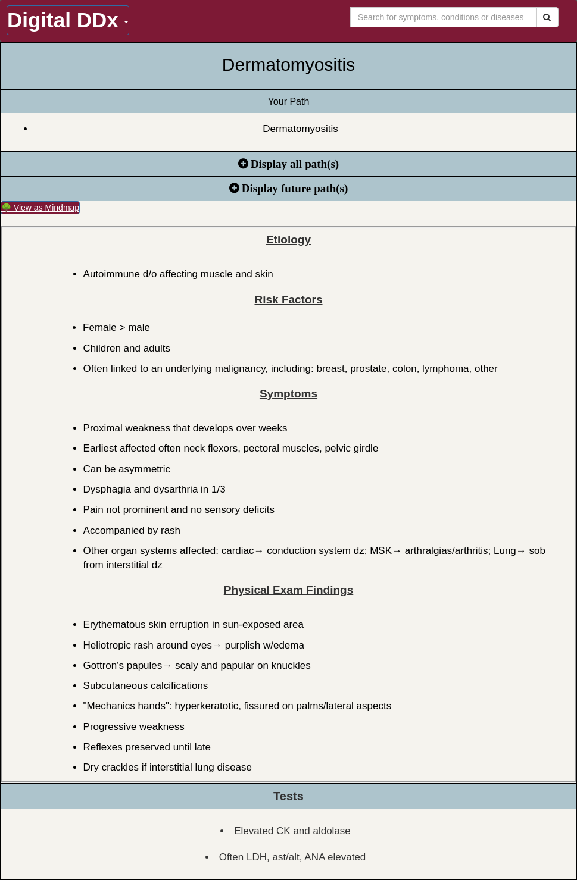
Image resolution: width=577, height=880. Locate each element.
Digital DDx (68, 20)
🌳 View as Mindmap (40, 207)
